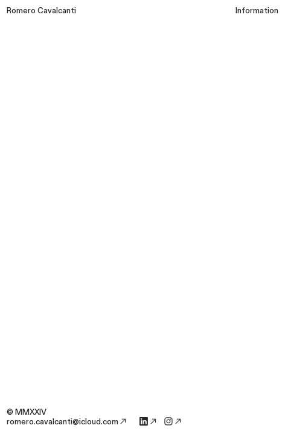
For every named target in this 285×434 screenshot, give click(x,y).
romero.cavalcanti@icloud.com (62, 422)
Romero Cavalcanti (41, 10)
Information (256, 10)
